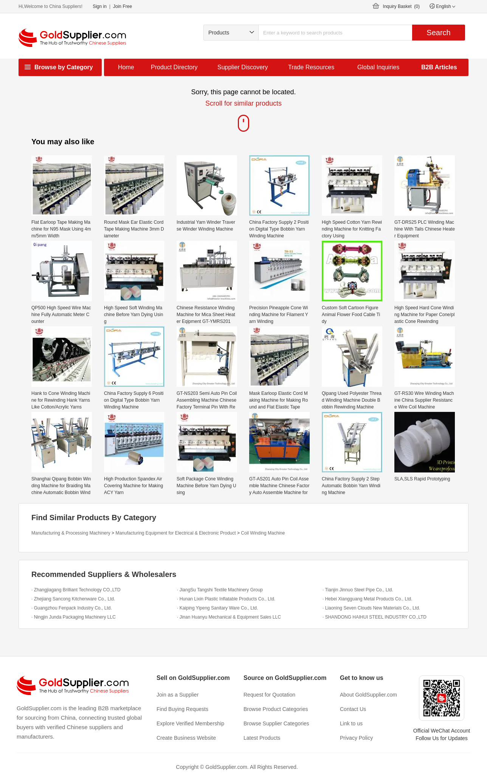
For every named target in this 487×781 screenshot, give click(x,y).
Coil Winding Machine (263, 533)
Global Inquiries (378, 67)
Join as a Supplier (178, 695)
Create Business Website (186, 738)
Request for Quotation (269, 695)
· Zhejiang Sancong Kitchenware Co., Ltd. (73, 599)
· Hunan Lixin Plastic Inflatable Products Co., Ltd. (226, 599)
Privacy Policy (356, 738)
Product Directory (174, 67)
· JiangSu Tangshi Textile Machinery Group (220, 589)
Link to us (351, 723)
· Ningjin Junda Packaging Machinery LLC (73, 617)
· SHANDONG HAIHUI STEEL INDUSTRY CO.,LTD (375, 617)
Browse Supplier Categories (276, 723)
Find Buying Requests (182, 709)
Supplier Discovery (242, 67)
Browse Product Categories (276, 709)
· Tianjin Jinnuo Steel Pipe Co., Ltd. (358, 589)
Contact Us (353, 709)
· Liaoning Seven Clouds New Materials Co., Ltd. (371, 608)
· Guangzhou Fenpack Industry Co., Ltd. (71, 608)
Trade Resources (311, 67)
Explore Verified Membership (190, 723)
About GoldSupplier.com (368, 695)
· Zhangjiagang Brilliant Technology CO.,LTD (76, 589)
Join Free (122, 6)
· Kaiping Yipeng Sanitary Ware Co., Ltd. (217, 608)
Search (438, 32)
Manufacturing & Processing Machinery (70, 533)
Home (126, 67)
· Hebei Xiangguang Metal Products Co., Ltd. (367, 599)
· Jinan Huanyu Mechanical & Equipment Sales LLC (229, 617)
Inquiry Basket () (401, 6)
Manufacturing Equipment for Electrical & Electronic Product (175, 533)
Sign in (100, 6)
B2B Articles (439, 67)
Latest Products (262, 738)
